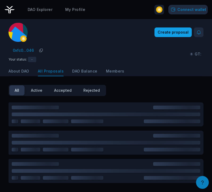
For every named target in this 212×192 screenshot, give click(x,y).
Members (115, 71)
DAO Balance (84, 71)
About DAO (19, 71)
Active (36, 90)
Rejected (91, 90)
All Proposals (51, 71)
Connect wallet (188, 8)
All (17, 90)
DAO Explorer (40, 8)
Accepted (63, 90)
